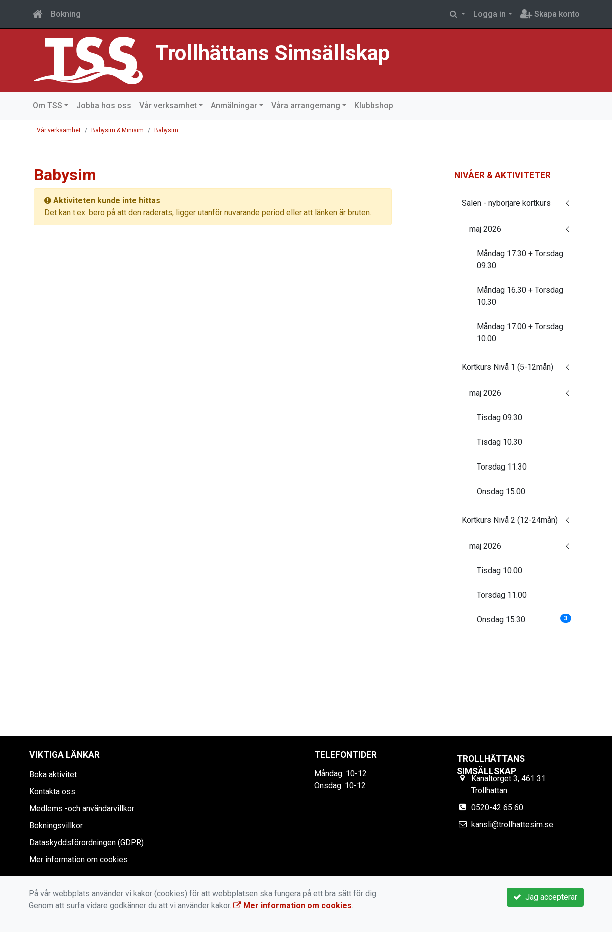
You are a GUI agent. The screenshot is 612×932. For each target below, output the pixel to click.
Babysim (166, 130)
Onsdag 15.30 (524, 619)
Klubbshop (373, 105)
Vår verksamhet (168, 105)
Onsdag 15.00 (501, 491)
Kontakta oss (52, 791)
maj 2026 (485, 229)
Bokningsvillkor (56, 825)
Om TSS (47, 105)
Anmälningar (234, 105)
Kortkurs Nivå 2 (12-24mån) (510, 520)
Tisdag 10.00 (499, 570)
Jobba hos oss (103, 105)
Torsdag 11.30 (502, 467)
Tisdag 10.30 (499, 442)
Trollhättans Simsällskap (273, 52)
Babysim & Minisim (117, 130)
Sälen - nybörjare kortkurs (506, 203)
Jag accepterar (545, 897)
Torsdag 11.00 (502, 595)
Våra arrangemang (305, 105)
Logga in (489, 14)
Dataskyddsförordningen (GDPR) (86, 842)
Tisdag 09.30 (499, 417)
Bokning (66, 14)
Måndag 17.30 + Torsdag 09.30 (520, 259)
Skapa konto (550, 14)
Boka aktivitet (53, 774)
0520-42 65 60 (497, 807)
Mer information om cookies (78, 859)
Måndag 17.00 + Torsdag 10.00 (520, 332)
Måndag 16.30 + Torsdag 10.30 (520, 296)
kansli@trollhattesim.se (512, 824)
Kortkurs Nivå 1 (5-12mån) (507, 367)
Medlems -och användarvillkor (81, 808)
